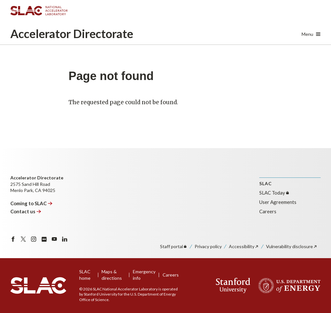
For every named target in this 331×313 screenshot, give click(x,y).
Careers (267, 211)
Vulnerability (291, 246)
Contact (25, 211)
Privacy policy (208, 246)
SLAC (274, 193)
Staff (173, 246)
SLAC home (85, 275)
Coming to (31, 203)
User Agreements (277, 202)
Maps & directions (111, 275)
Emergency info (144, 275)
